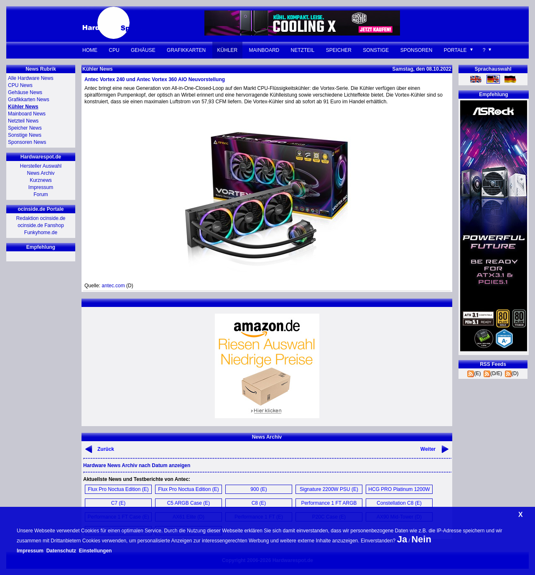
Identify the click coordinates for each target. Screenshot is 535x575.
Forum (40, 194)
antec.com (113, 286)
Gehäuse (143, 50)
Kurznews (41, 180)
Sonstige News (24, 135)
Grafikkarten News (28, 99)
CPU (114, 50)
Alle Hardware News (31, 78)
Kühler (227, 50)
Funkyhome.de (40, 232)
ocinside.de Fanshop (41, 225)
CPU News (20, 85)
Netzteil (303, 50)
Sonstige (376, 50)
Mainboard (264, 50)
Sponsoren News (27, 142)
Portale (455, 50)
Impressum (40, 187)
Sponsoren (416, 50)
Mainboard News (27, 114)
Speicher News (25, 128)
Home (89, 50)
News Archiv (40, 173)
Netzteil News (23, 121)
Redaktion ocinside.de (40, 218)
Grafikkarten (186, 50)
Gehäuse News (25, 92)
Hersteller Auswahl (40, 166)
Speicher (339, 50)
